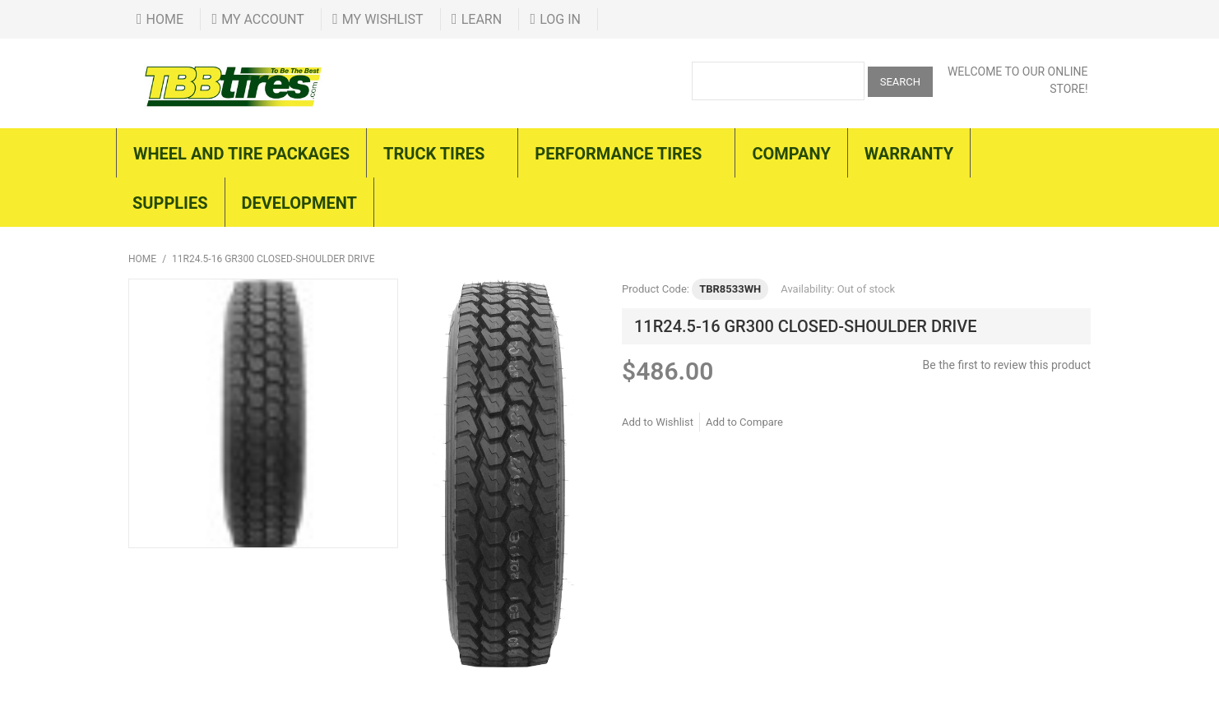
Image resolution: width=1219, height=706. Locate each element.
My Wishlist (383, 19)
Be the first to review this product (1007, 364)
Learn (481, 19)
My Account (262, 19)
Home (164, 19)
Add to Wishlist (657, 422)
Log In (560, 19)
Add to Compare (744, 422)
